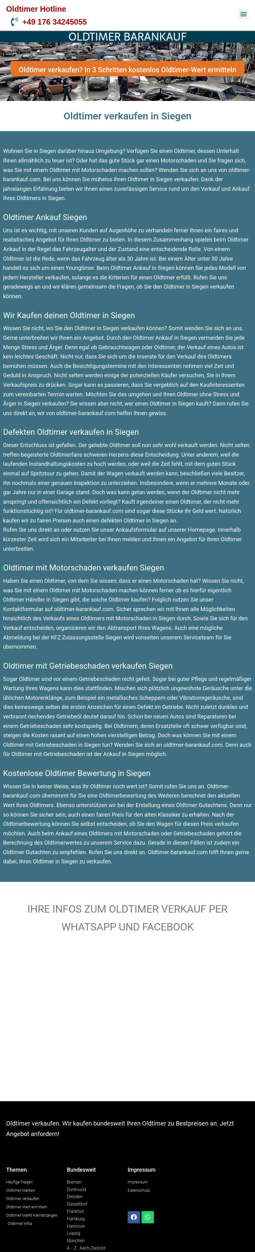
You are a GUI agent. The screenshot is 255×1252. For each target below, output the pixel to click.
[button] (244, 14)
